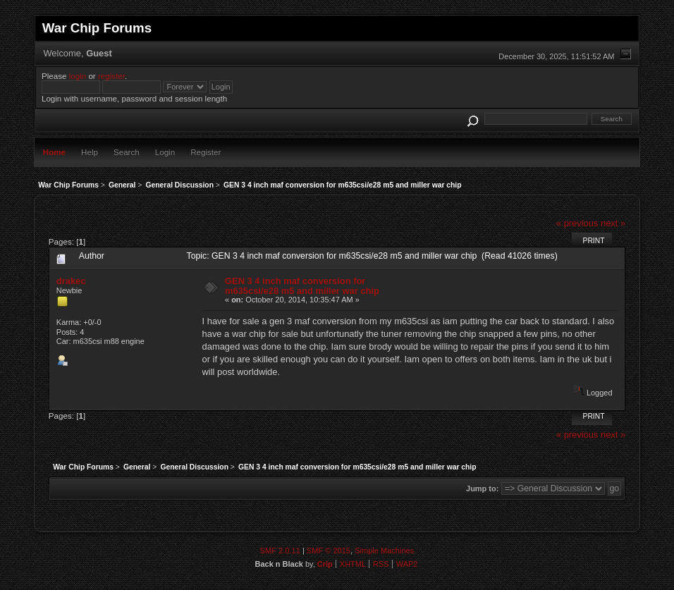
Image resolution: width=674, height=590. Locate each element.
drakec (71, 281)
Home (54, 151)
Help (89, 151)
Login (165, 151)
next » (613, 223)
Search (127, 151)
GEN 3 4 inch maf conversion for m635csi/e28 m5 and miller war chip (302, 286)
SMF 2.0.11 (280, 550)
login (78, 75)
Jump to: (482, 488)
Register (205, 151)
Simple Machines (384, 550)
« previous (577, 223)
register (111, 75)
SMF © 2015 (328, 550)
